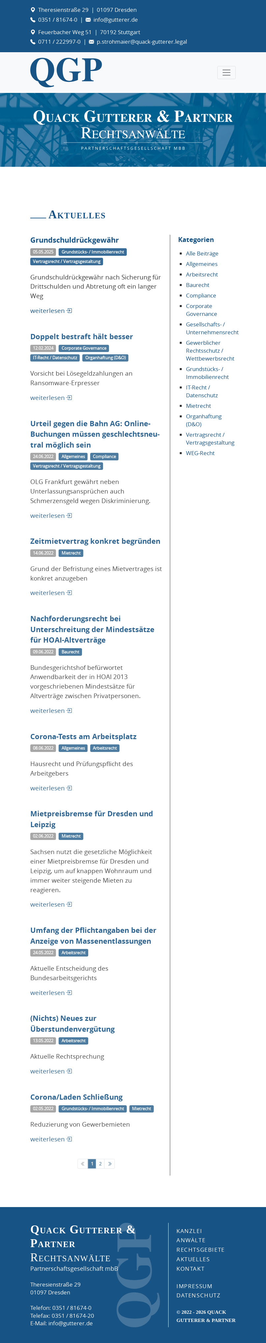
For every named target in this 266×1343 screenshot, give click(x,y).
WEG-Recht (200, 453)
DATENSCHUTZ (198, 1295)
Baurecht (197, 285)
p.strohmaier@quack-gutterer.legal (142, 41)
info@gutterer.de (115, 19)
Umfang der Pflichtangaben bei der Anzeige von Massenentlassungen (93, 943)
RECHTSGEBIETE (200, 1249)
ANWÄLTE (190, 1240)
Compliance (201, 295)
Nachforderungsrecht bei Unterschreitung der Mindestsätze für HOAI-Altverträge (92, 640)
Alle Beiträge (202, 253)
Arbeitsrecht (202, 274)
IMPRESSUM (194, 1286)
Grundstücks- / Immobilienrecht (207, 373)
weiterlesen (47, 310)
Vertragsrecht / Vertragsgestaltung (210, 438)
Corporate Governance (201, 310)
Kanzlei (189, 1231)
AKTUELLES (193, 1259)
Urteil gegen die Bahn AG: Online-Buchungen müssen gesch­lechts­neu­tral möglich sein (95, 445)
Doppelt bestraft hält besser (81, 344)
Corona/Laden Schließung (76, 1103)
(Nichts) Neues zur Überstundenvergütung (72, 1030)
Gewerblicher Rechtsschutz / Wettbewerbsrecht (210, 350)
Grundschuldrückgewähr (74, 240)
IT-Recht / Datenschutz (202, 391)
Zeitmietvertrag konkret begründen (95, 548)
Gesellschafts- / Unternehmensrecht (212, 328)
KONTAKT (190, 1268)
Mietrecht (198, 405)
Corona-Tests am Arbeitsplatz (83, 743)
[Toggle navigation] (226, 72)
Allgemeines (202, 264)
